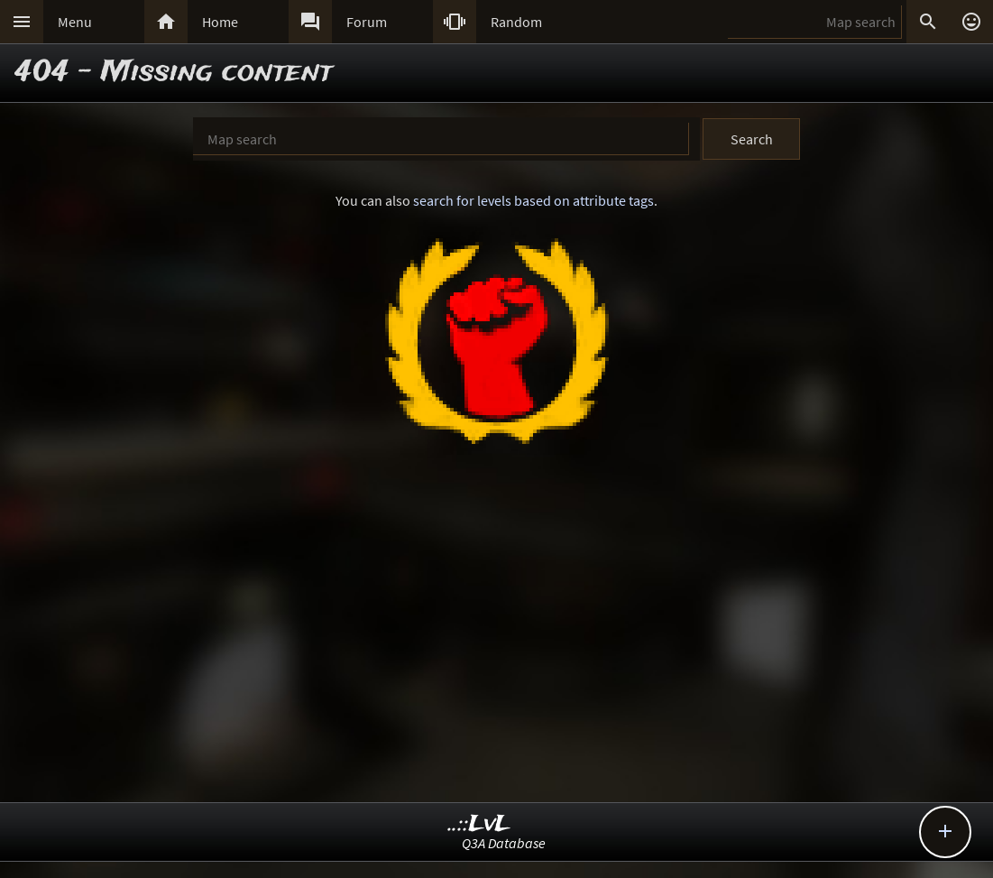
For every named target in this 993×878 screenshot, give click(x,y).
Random (516, 22)
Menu (75, 22)
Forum (366, 22)
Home (220, 22)
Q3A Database (504, 843)
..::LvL (479, 824)
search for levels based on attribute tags (533, 200)
